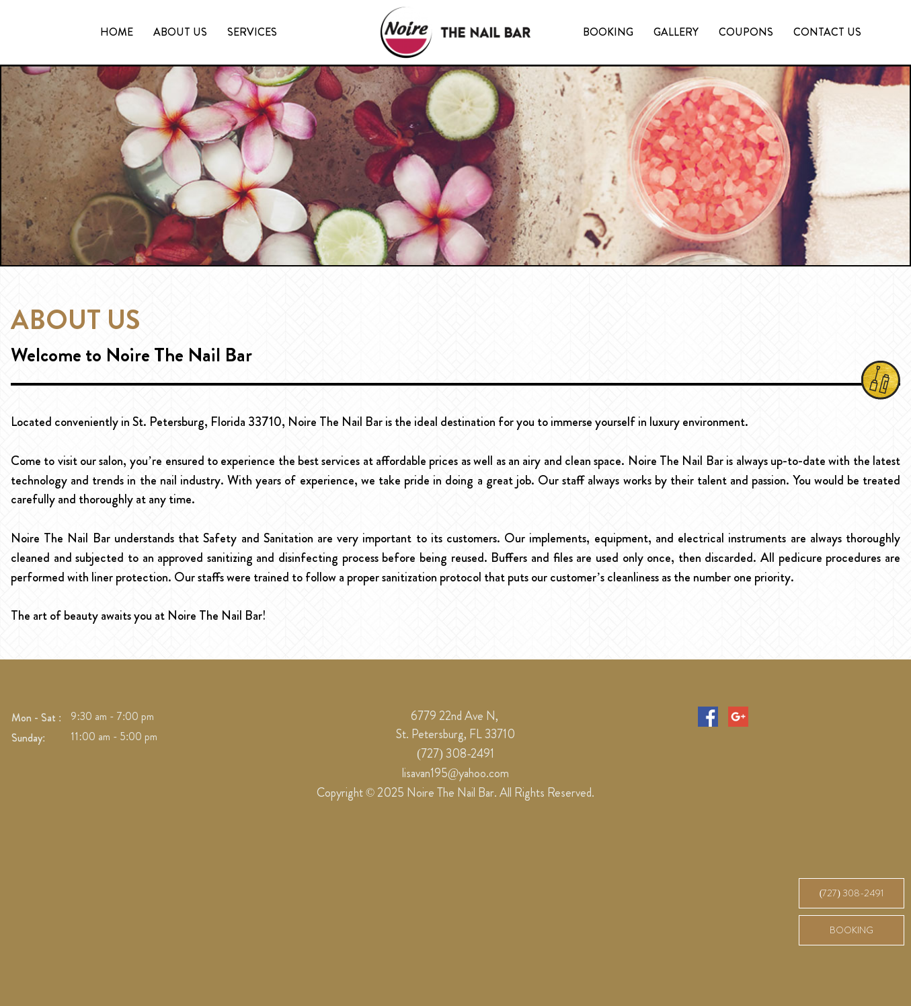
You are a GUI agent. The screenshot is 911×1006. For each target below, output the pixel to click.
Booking (608, 32)
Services (252, 32)
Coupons (746, 32)
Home (116, 32)
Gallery (676, 32)
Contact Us (827, 32)
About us (180, 32)
